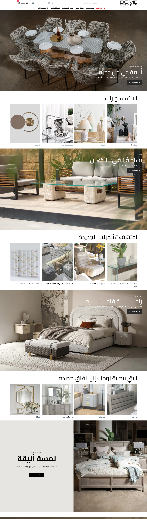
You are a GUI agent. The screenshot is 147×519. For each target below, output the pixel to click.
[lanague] (31, 3)
